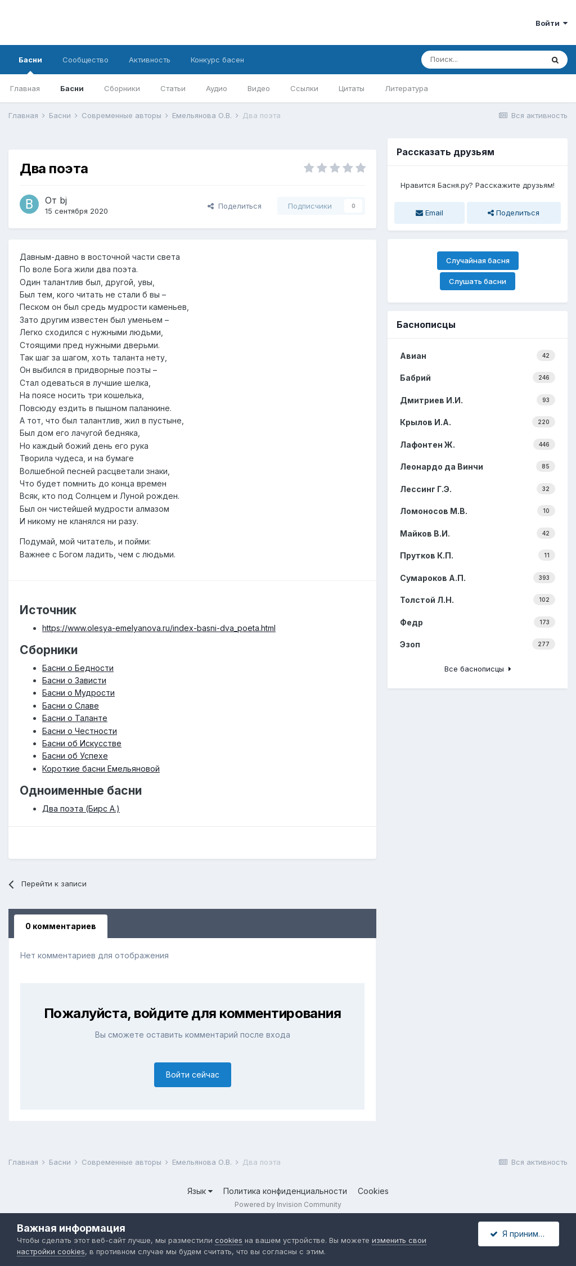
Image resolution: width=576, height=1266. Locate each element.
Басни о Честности (79, 731)
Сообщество (85, 59)
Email (429, 212)
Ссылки (304, 88)
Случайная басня (478, 260)
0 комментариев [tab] (60, 926)
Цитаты (351, 88)
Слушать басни (477, 281)
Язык (200, 1191)
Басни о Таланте (74, 718)
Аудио (216, 88)
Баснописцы (426, 324)
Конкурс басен (217, 59)
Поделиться (235, 205)
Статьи (173, 88)
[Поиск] (482, 60)
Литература (406, 88)
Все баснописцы (477, 668)
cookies (228, 1240)
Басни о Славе (70, 705)
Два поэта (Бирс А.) (81, 808)
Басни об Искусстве (82, 743)
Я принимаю (520, 1233)
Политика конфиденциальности (285, 1191)
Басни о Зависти (74, 680)
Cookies (373, 1191)
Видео (259, 88)
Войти (552, 23)
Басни (30, 64)
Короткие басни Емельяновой (101, 768)
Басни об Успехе (75, 755)
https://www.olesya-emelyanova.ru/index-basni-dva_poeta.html (159, 628)
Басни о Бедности (78, 668)
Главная (25, 88)
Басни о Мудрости (78, 692)
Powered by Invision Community (288, 1204)
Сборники (122, 88)
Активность (149, 59)
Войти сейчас (192, 1074)
